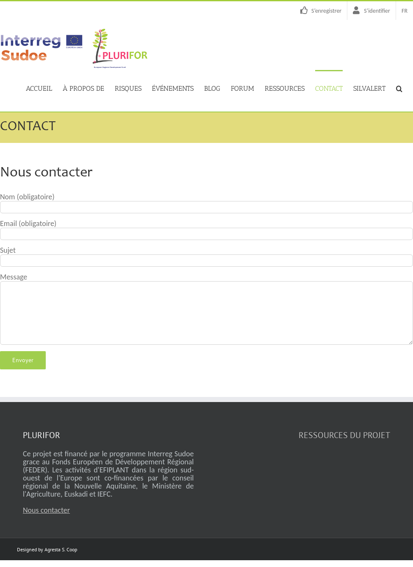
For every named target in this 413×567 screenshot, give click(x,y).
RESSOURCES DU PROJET (344, 435)
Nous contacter (46, 510)
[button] (399, 88)
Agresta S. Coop (60, 549)
